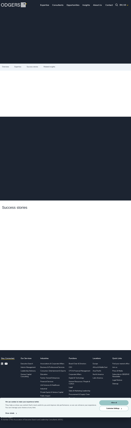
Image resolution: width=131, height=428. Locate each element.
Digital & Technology (76, 378)
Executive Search (27, 364)
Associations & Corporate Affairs (52, 364)
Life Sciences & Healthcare (50, 385)
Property (72, 398)
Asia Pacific (97, 371)
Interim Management (28, 367)
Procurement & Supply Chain (79, 394)
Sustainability (45, 399)
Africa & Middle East (100, 367)
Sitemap (115, 384)
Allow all (114, 413)
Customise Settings (114, 419)
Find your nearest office (120, 364)
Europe (95, 364)
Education (43, 374)
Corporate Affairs (75, 374)
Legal (71, 387)
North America (98, 374)
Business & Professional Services (52, 367)
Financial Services (46, 381)
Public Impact (45, 396)
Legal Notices (117, 380)
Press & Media (117, 371)
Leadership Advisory (28, 371)
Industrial (43, 389)
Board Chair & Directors (77, 364)
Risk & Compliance (75, 401)
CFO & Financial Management (79, 371)
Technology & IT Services (49, 403)
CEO (70, 367)
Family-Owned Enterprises (50, 378)
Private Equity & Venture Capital (51, 392)
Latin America (98, 378)
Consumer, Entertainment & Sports (53, 371)
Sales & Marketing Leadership (79, 391)
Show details (9, 424)
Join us (114, 367)
